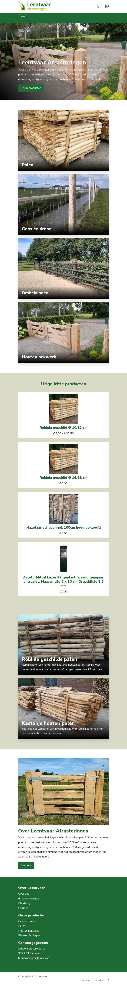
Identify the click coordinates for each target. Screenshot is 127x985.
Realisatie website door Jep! (94, 980)
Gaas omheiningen (29, 899)
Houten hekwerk (28, 931)
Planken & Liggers (29, 935)
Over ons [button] (26, 865)
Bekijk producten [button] (31, 88)
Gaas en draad (27, 921)
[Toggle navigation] (23, 17)
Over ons (23, 894)
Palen (21, 926)
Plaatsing (24, 903)
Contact (23, 908)
